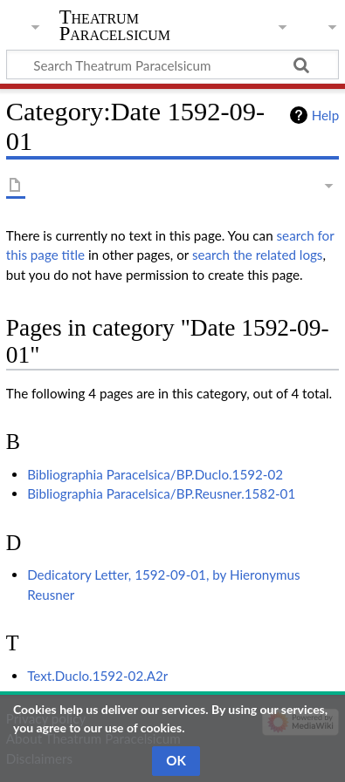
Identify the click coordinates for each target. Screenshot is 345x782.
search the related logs (257, 254)
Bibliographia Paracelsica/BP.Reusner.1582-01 (161, 493)
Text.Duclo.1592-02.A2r (97, 675)
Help (325, 115)
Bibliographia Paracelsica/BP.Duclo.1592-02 (155, 474)
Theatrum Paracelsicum (114, 25)
